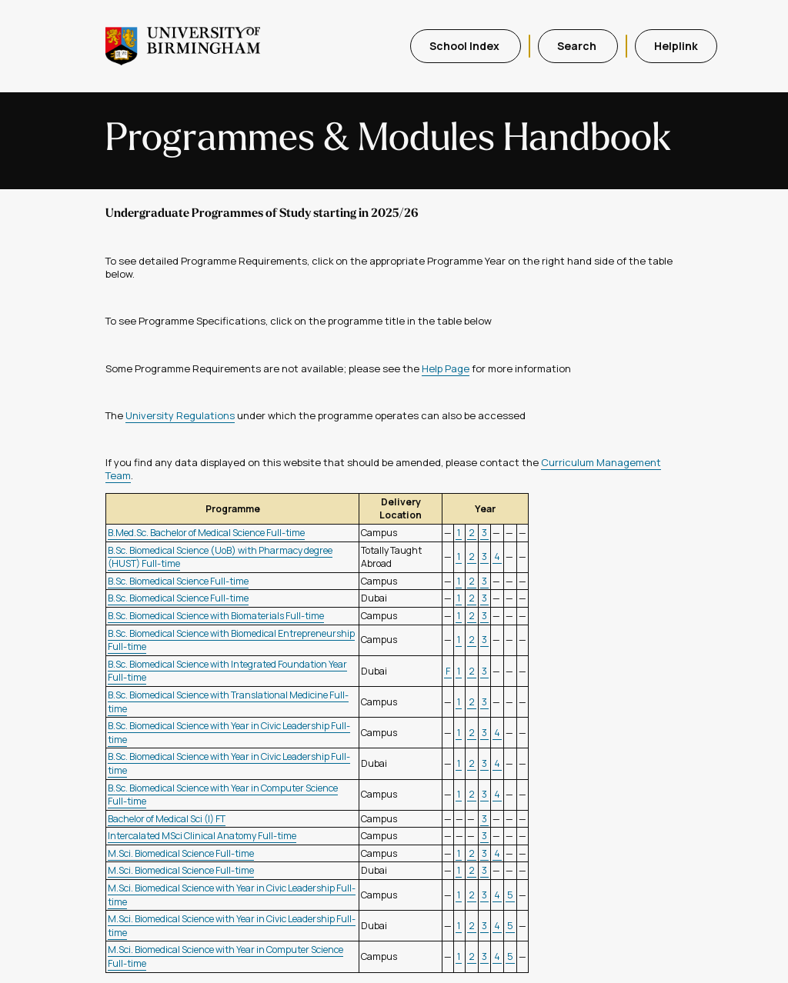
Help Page (445, 368)
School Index (465, 45)
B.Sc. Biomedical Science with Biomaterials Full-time (216, 615)
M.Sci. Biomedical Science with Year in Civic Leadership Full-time (232, 894)
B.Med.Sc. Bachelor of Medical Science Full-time (206, 532)
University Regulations (180, 415)
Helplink (676, 45)
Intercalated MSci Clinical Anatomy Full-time (202, 835)
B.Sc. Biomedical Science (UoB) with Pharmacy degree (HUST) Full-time (220, 557)
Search (578, 45)
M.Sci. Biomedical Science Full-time (181, 853)
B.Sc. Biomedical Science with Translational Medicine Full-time (228, 701)
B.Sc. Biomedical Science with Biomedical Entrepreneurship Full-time (231, 640)
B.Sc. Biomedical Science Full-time (178, 581)
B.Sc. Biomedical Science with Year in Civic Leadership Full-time (229, 732)
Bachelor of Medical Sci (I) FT (166, 818)
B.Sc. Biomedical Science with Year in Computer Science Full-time (223, 794)
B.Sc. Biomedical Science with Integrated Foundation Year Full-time (227, 671)
